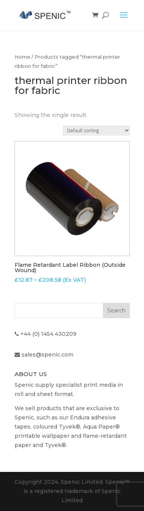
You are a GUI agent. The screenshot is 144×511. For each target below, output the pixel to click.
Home (22, 57)
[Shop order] (96, 130)
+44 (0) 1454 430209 (48, 333)
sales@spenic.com (47, 354)
